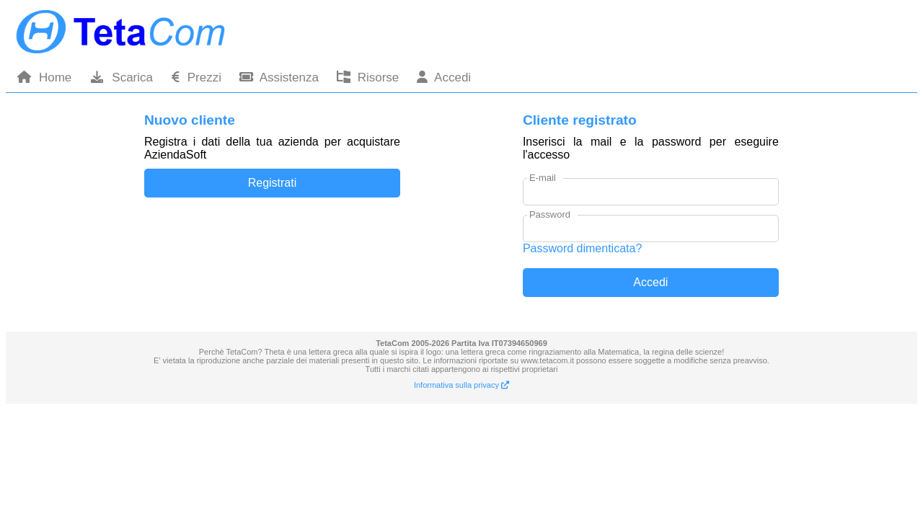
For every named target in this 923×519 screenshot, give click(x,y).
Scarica (121, 77)
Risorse (368, 77)
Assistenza (279, 77)
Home (44, 77)
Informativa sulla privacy (461, 385)
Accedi (444, 77)
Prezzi (196, 77)
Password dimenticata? (582, 248)
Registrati (272, 183)
